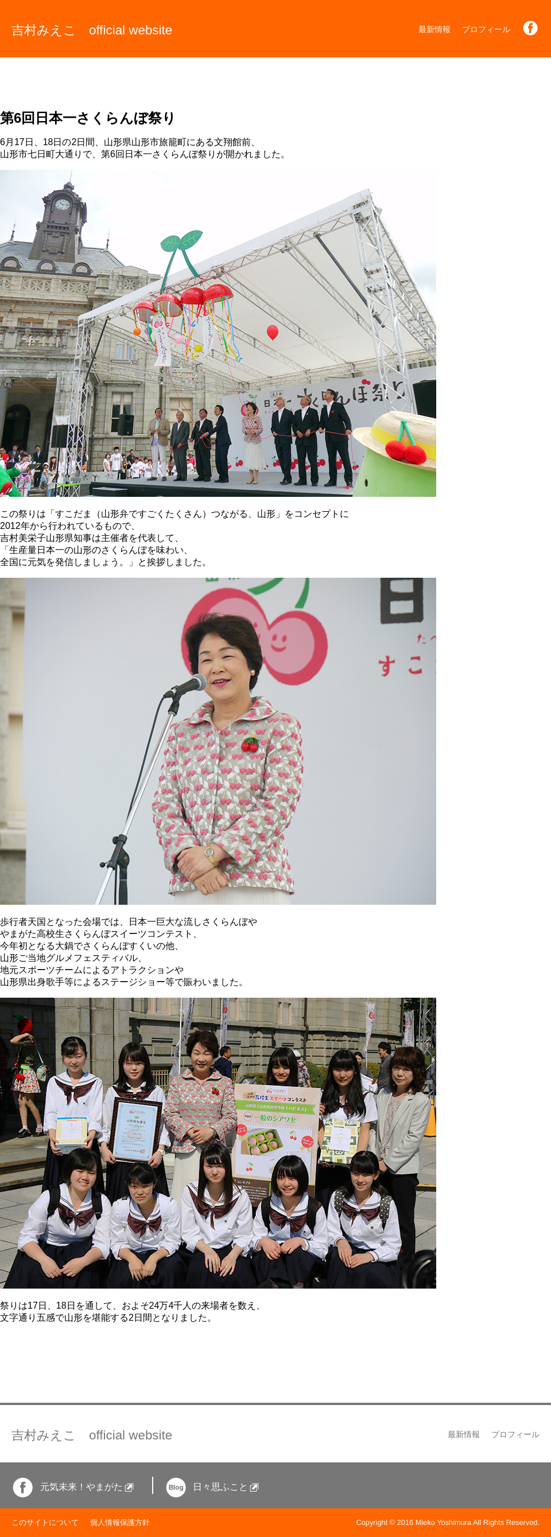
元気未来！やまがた (73, 1487)
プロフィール (486, 29)
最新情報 (434, 29)
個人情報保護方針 (120, 1522)
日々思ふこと (212, 1487)
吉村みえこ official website (91, 30)
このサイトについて (45, 1522)
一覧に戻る (23, 1339)
